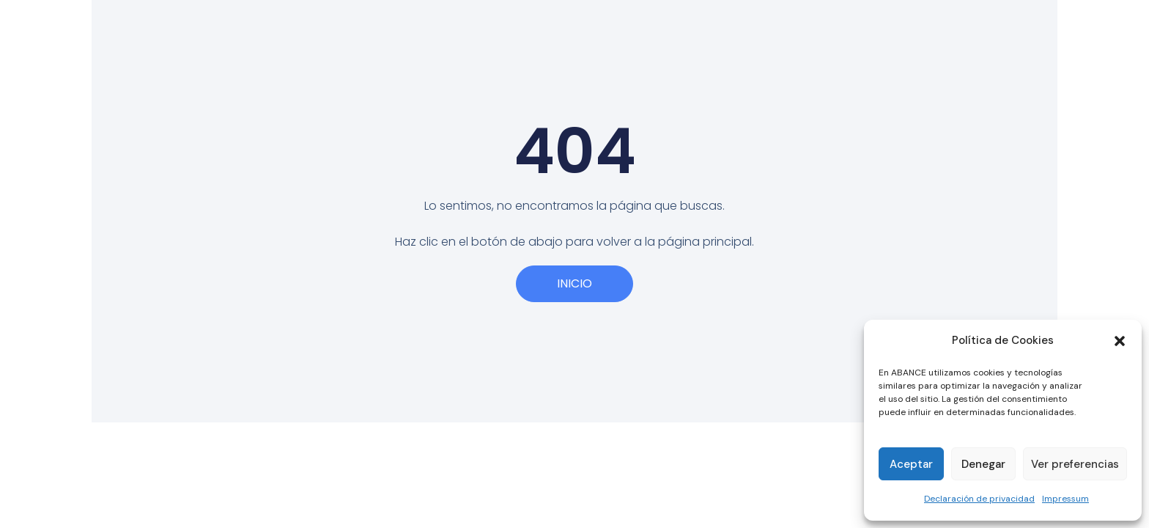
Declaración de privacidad (979, 499)
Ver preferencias (1075, 464)
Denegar (983, 464)
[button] (1119, 341)
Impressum (1065, 499)
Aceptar (911, 464)
